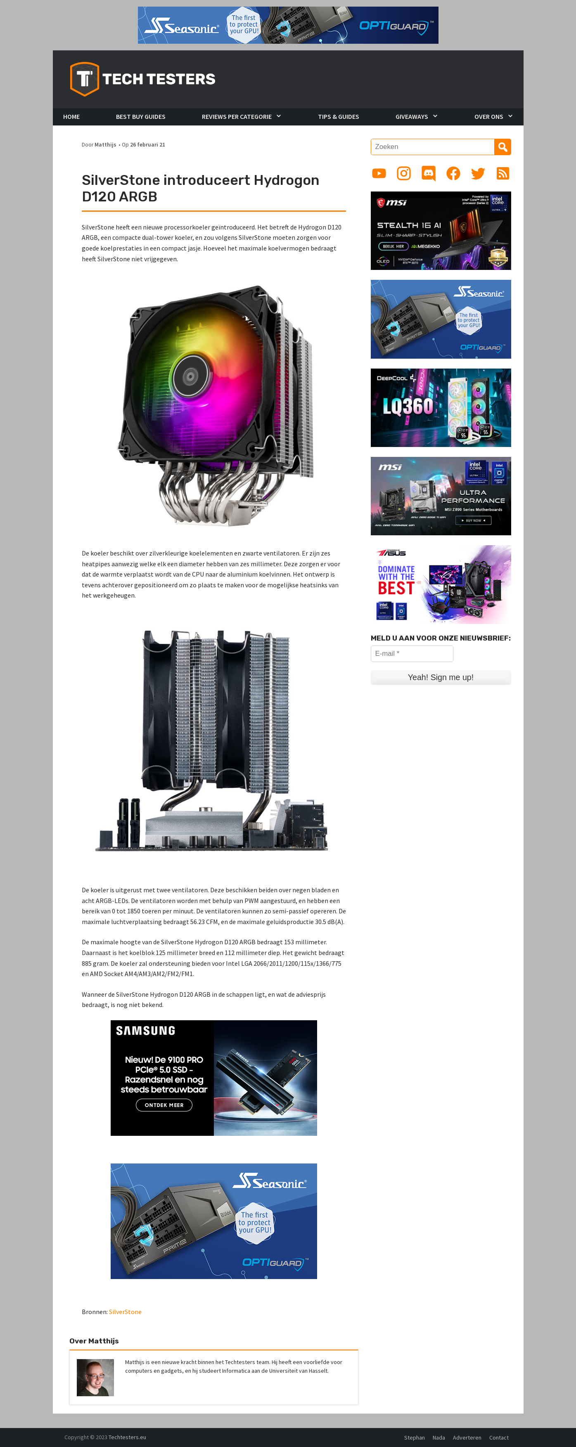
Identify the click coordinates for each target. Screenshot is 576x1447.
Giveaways (412, 116)
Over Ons (488, 116)
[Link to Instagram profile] (404, 173)
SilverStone (125, 1312)
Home (71, 116)
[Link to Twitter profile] (478, 173)
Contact (499, 1437)
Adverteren (467, 1437)
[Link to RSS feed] (503, 173)
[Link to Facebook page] (453, 173)
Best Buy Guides (141, 116)
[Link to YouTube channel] (379, 173)
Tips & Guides (338, 116)
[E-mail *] (412, 653)
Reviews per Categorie (237, 116)
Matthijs (105, 144)
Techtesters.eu (127, 1437)
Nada (439, 1437)
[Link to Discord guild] (428, 173)
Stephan (414, 1437)
